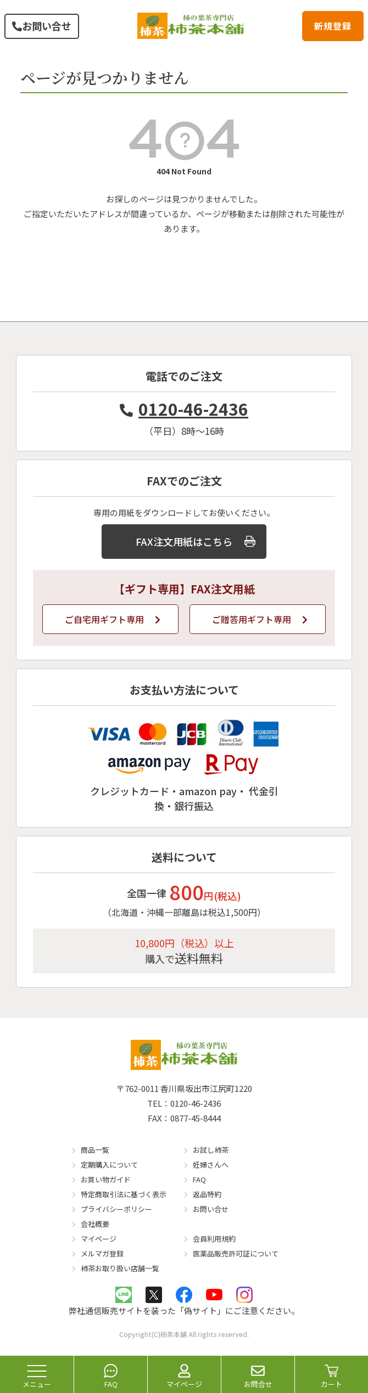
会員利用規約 (214, 1238)
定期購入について (109, 1164)
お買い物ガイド (106, 1179)
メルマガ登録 (102, 1253)
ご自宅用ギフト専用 (112, 619)
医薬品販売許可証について (235, 1253)
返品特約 (207, 1194)
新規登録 (333, 25)
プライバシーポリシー (116, 1209)
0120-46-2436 (184, 409)
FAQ (199, 1179)
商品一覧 (95, 1150)
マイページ (98, 1238)
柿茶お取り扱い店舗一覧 (120, 1268)
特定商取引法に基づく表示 (123, 1194)
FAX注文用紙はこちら (195, 541)
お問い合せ (41, 26)
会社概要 (95, 1224)
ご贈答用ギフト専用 (260, 619)
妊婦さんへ (210, 1164)
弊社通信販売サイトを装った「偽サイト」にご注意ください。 (184, 1310)
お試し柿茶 (210, 1150)
